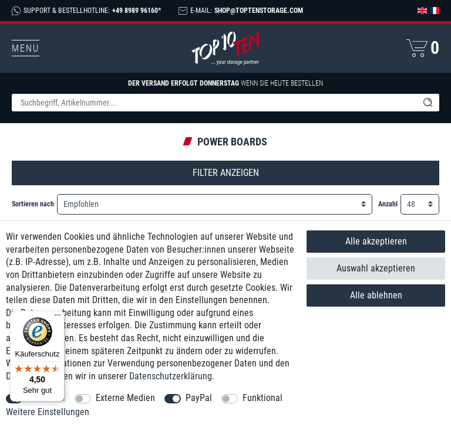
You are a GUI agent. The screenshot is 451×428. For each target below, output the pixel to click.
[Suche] (427, 102)
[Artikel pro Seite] (419, 204)
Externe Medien (125, 397)
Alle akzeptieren (376, 241)
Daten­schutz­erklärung (170, 376)
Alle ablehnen (376, 295)
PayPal (199, 397)
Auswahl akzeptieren (375, 268)
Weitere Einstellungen (47, 411)
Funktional (262, 397)
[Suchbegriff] (214, 102)
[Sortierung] (214, 204)
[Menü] (58, 318)
